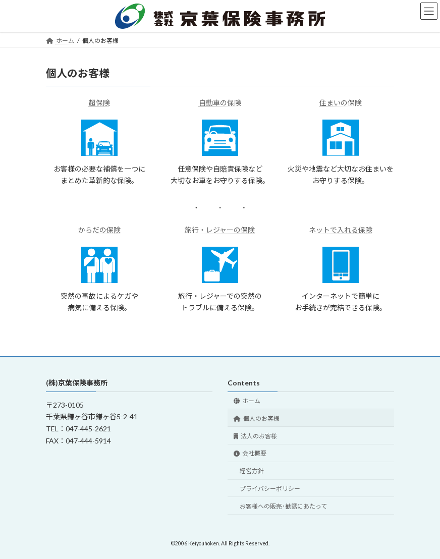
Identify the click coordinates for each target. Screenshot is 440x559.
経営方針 (252, 471)
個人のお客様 (257, 418)
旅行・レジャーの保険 (220, 230)
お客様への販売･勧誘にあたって (283, 506)
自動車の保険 (220, 102)
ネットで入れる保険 (340, 230)
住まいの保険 (340, 102)
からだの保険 (99, 230)
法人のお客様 (255, 436)
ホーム (247, 401)
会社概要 (250, 454)
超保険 (99, 102)
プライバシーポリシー (270, 488)
